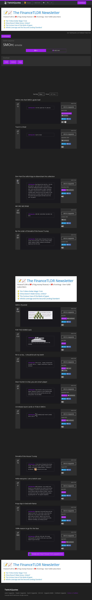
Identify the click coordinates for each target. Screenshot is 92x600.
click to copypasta (68, 107)
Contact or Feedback (72, 593)
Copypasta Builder (49, 593)
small (6, 62)
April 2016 (63, 365)
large (20, 62)
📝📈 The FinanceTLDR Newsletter (31, 12)
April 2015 (63, 539)
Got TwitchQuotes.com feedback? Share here (79, 33)
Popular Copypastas (21, 593)
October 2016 (64, 217)
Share (69, 119)
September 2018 (65, 137)
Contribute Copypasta (60, 593)
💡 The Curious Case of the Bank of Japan (17, 25)
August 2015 (64, 417)
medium (13, 62)
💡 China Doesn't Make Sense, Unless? (16, 23)
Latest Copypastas (9, 593)
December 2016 (65, 187)
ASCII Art (37, 3)
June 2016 (63, 340)
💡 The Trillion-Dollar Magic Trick (15, 21)
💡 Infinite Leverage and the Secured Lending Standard (22, 27)
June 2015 (63, 489)
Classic (27, 3)
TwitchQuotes (13, 2)
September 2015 (65, 392)
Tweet (64, 119)
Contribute (81, 3)
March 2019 (64, 110)
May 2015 (63, 514)
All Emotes (6, 36)
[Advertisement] (46, 79)
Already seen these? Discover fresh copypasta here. (46, 554)
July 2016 (63, 315)
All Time (53, 94)
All (35, 50)
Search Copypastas (32, 593)
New (40, 94)
